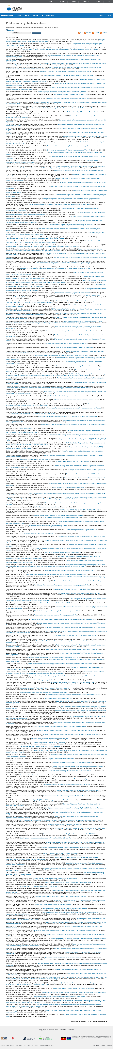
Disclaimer (109, 1045)
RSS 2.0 (96, 33)
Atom (81, 33)
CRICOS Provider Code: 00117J (33, 1045)
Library (73, 2)
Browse (35, 15)
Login (101, 15)
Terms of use (95, 1045)
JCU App (61, 2)
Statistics (71, 1030)
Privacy (103, 1045)
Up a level (11, 30)
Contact (98, 2)
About (19, 15)
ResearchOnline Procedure (56, 1030)
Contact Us (50, 15)
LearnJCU (85, 2)
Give (108, 2)
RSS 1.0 (88, 33)
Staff (50, 2)
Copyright (42, 1030)
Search (26, 15)
